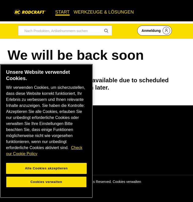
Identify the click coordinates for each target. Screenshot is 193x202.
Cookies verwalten (127, 182)
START (62, 12)
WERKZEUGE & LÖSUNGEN (104, 12)
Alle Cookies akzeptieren (46, 168)
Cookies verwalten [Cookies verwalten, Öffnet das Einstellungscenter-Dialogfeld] (46, 182)
